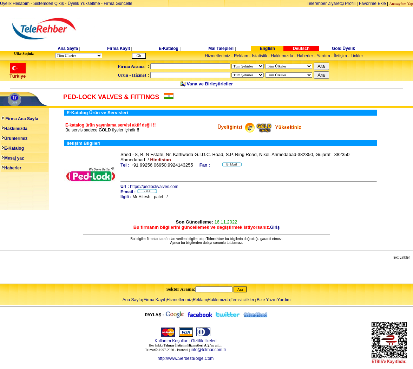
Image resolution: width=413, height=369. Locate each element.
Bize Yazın (266, 299)
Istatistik (259, 55)
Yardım (323, 55)
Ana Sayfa (68, 48)
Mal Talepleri (221, 48)
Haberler (305, 55)
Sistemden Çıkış (48, 3)
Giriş (275, 227)
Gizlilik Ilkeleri (204, 340)
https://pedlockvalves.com (154, 186)
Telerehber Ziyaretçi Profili (331, 3)
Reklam (241, 55)
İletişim (340, 55)
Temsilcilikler (242, 299)
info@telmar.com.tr (208, 349)
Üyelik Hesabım (14, 3)
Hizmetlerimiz (217, 55)
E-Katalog (168, 48)
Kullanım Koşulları (172, 340)
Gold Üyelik (343, 48)
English (267, 48)
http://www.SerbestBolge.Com (186, 358)
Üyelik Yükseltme (84, 3)
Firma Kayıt (118, 48)
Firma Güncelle (118, 3)
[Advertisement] (260, 29)
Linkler (356, 55)
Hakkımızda (282, 55)
